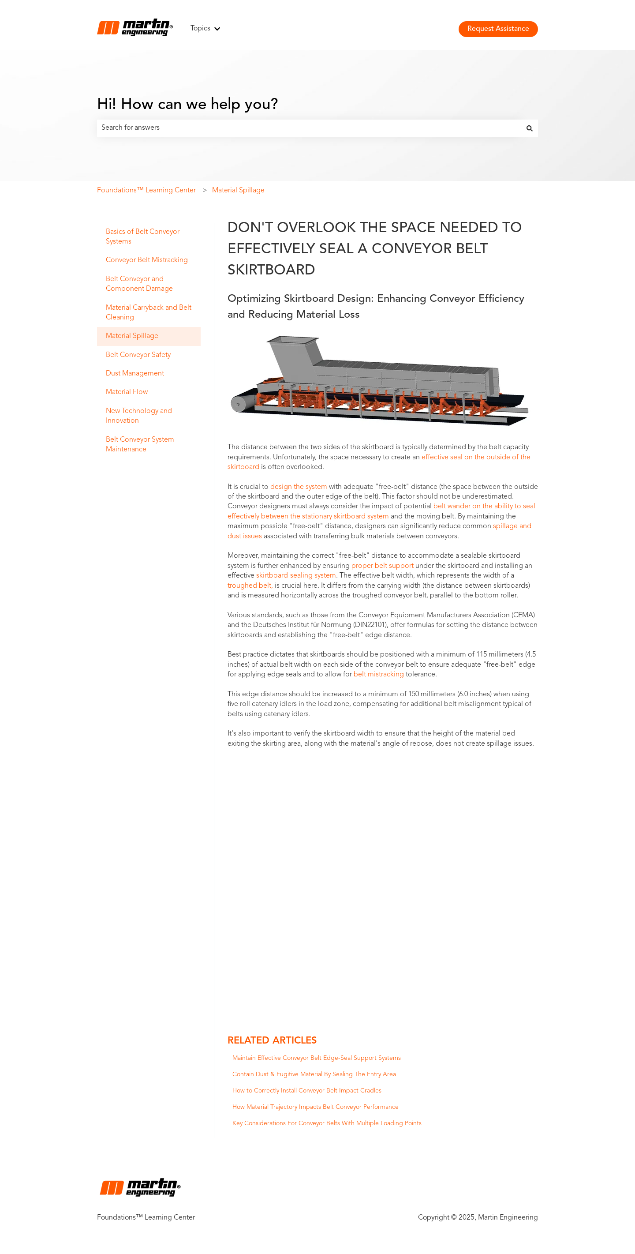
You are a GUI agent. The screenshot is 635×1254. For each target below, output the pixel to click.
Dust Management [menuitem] (135, 373)
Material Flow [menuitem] (127, 392)
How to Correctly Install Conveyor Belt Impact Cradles (306, 1091)
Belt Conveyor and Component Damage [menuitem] (139, 284)
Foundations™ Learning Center (146, 190)
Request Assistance (498, 29)
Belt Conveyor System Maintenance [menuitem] (140, 444)
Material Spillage (238, 190)
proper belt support (382, 566)
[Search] (529, 128)
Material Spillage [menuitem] (132, 336)
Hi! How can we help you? (187, 105)
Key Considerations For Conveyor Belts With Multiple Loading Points (327, 1123)
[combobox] (309, 128)
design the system (298, 487)
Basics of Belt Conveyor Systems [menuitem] (142, 237)
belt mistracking (379, 674)
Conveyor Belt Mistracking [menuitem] (147, 260)
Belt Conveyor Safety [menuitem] (138, 355)
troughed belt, (250, 585)
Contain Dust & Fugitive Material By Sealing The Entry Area (314, 1074)
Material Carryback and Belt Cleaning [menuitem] (148, 312)
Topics (200, 28)
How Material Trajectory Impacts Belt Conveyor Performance (315, 1107)
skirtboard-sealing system (296, 575)
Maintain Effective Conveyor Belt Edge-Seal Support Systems (316, 1058)
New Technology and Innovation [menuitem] (139, 416)
